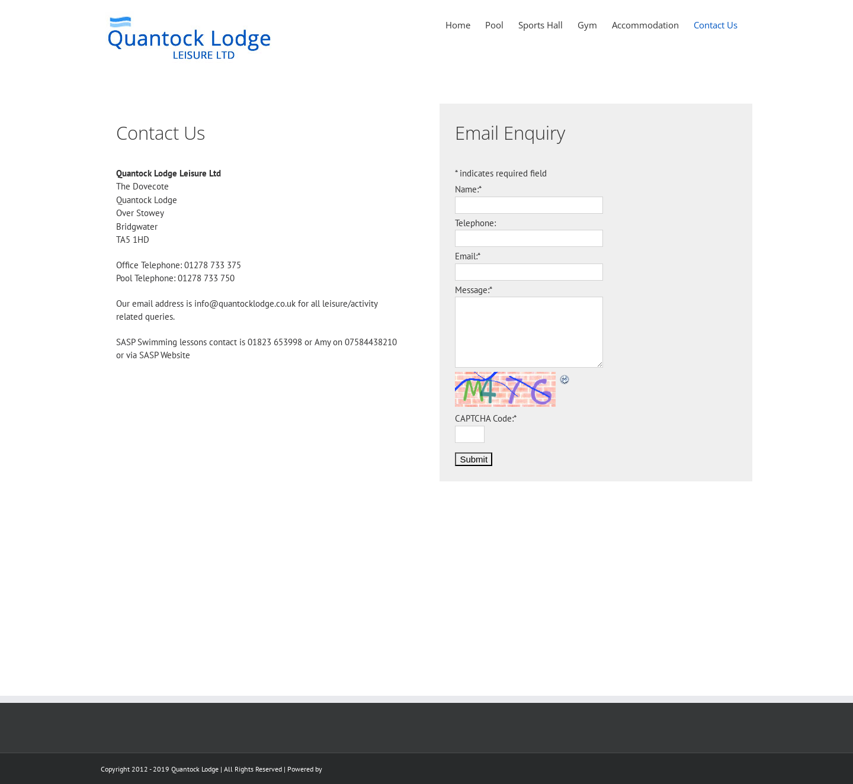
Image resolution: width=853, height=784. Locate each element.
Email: (467, 256)
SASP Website (164, 355)
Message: (473, 289)
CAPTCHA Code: (486, 418)
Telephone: (475, 223)
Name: (468, 189)
